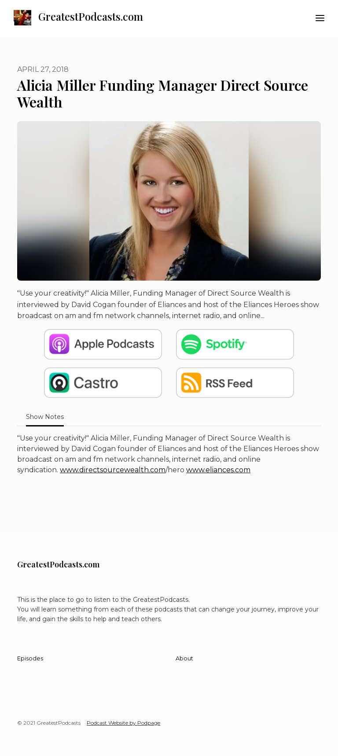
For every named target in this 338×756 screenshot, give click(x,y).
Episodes (30, 658)
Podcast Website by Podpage (123, 722)
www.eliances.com (218, 470)
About (184, 658)
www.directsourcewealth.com (112, 470)
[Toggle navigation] (320, 18)
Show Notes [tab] (45, 417)
